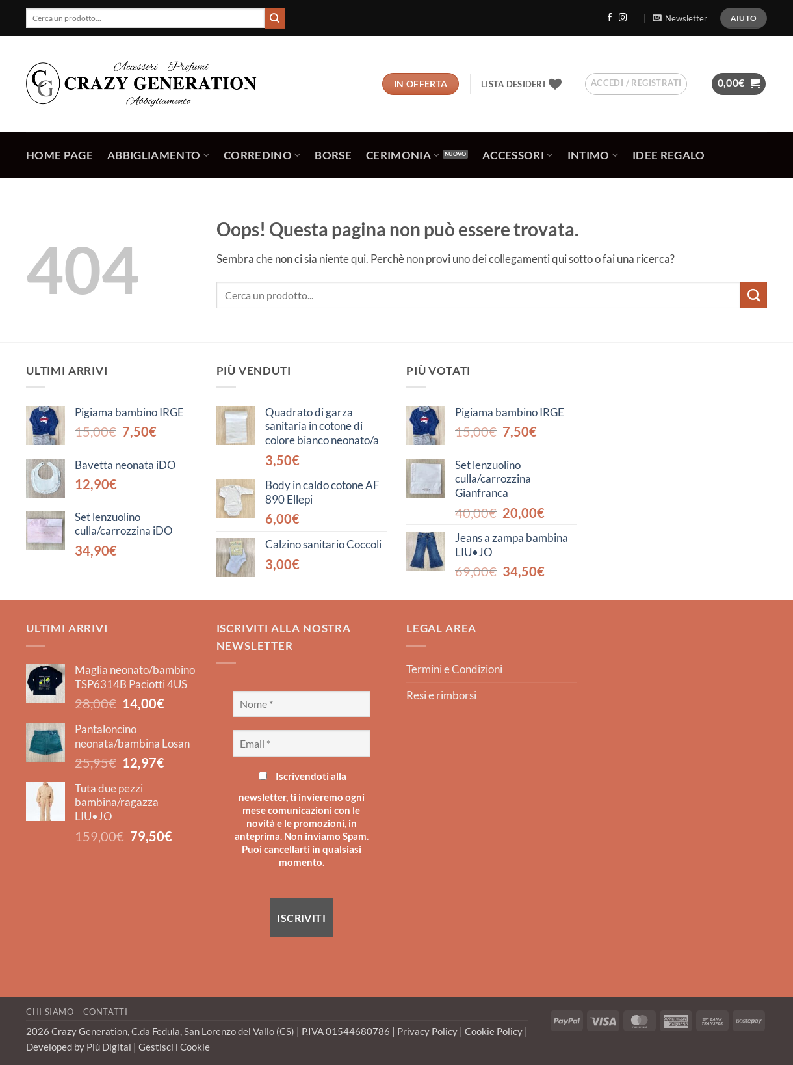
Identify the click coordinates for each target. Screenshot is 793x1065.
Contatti (105, 1011)
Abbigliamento (158, 155)
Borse (333, 155)
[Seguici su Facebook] (610, 18)
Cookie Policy (495, 1031)
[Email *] (302, 743)
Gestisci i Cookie (174, 1047)
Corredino (262, 155)
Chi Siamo (50, 1011)
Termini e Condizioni (454, 669)
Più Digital (109, 1047)
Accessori (517, 155)
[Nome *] (302, 704)
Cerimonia (403, 155)
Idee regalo (668, 155)
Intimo (593, 155)
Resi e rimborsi (441, 695)
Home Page (59, 155)
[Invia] (275, 18)
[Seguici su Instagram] (623, 18)
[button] (680, 18)
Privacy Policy (428, 1031)
